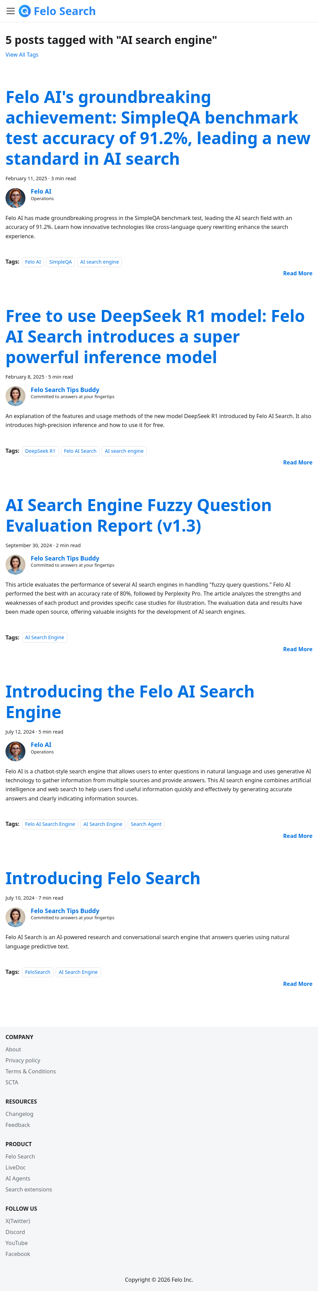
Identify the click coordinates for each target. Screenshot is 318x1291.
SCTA (11, 1082)
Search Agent (146, 824)
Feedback (17, 1125)
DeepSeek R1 (40, 451)
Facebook (17, 1254)
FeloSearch (37, 972)
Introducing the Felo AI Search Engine (130, 701)
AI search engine (99, 261)
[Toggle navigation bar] (10, 11)
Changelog (19, 1114)
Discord (15, 1232)
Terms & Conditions (30, 1071)
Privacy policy (22, 1060)
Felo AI (33, 261)
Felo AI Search (80, 451)
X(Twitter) (17, 1221)
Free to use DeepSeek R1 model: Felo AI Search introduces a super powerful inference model (155, 336)
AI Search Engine (44, 637)
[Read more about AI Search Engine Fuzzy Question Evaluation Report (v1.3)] (298, 649)
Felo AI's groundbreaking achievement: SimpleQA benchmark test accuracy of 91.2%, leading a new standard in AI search (157, 127)
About (13, 1049)
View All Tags (21, 54)
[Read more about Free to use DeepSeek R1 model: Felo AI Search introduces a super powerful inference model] (298, 462)
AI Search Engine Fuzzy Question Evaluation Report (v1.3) (138, 515)
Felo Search (20, 1156)
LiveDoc (15, 1167)
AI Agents (17, 1178)
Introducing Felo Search (103, 878)
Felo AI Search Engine (50, 824)
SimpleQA (60, 261)
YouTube (16, 1243)
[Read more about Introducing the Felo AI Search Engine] (298, 836)
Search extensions (28, 1189)
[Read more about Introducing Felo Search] (298, 984)
